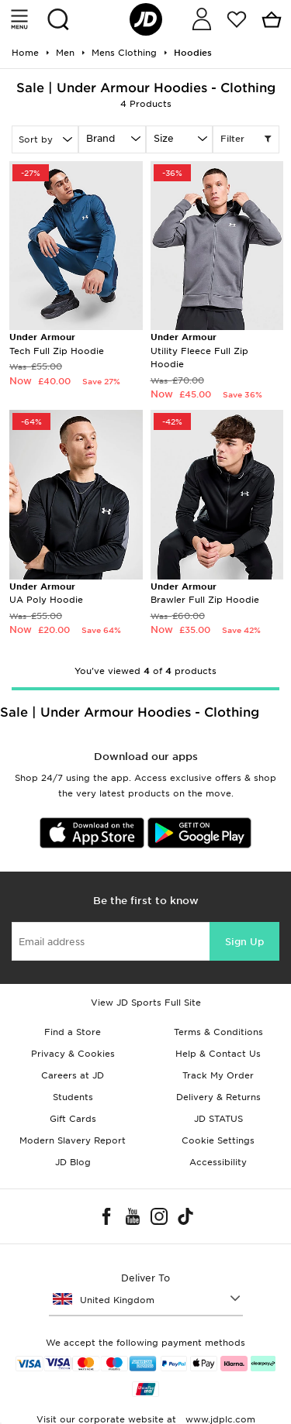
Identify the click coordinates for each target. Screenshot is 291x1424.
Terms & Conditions (218, 1032)
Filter (246, 139)
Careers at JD (72, 1075)
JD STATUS (218, 1118)
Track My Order (218, 1075)
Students (73, 1097)
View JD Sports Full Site (146, 1002)
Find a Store (72, 1032)
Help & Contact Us (218, 1053)
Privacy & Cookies (73, 1053)
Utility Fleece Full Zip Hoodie (199, 351)
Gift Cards (73, 1118)
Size (164, 138)
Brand (100, 138)
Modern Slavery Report (72, 1140)
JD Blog (73, 1162)
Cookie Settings (218, 1140)
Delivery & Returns (218, 1097)
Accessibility (218, 1162)
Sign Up (244, 942)
